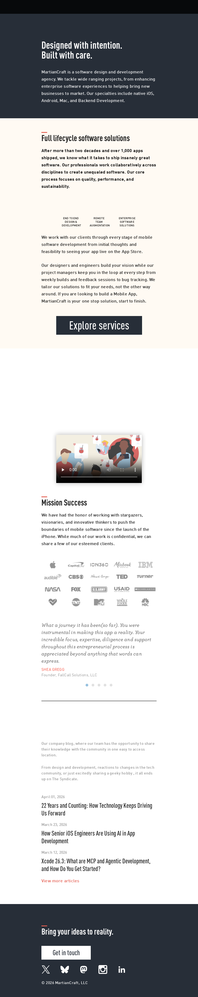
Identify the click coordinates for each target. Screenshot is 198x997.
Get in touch (66, 952)
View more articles (60, 881)
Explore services (99, 324)
